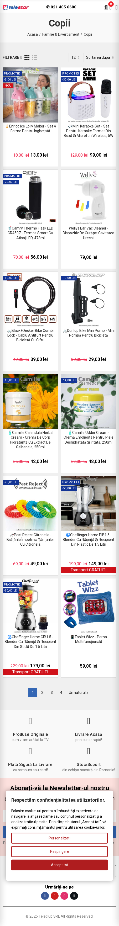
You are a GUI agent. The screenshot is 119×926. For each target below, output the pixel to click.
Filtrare (11, 57)
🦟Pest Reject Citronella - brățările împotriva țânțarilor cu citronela (30, 539)
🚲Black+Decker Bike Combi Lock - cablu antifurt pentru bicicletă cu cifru (30, 335)
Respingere (59, 851)
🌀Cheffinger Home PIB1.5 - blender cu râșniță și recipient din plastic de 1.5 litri (88, 539)
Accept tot (59, 865)
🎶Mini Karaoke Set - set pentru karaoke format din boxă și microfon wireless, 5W (88, 131)
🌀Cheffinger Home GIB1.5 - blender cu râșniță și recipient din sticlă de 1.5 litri (30, 641)
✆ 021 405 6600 (61, 7)
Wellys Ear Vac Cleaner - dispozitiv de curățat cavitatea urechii (88, 233)
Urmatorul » (78, 692)
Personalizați (59, 838)
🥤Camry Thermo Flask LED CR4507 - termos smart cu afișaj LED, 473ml (30, 233)
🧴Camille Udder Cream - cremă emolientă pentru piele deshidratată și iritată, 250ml (88, 437)
